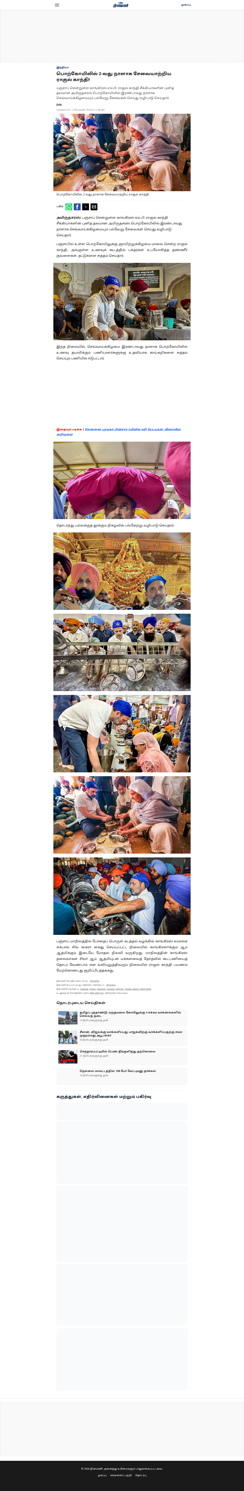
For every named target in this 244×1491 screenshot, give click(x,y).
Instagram (101, 989)
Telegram (120, 989)
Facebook (84, 989)
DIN (59, 105)
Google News (145, 989)
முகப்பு (186, 5)
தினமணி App (97, 993)
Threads (128, 989)
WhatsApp (111, 985)
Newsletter (95, 981)
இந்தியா (62, 67)
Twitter (92, 989)
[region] (122, 36)
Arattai (136, 989)
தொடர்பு (140, 1475)
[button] (57, 5)
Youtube (111, 989)
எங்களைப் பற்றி (121, 1475)
